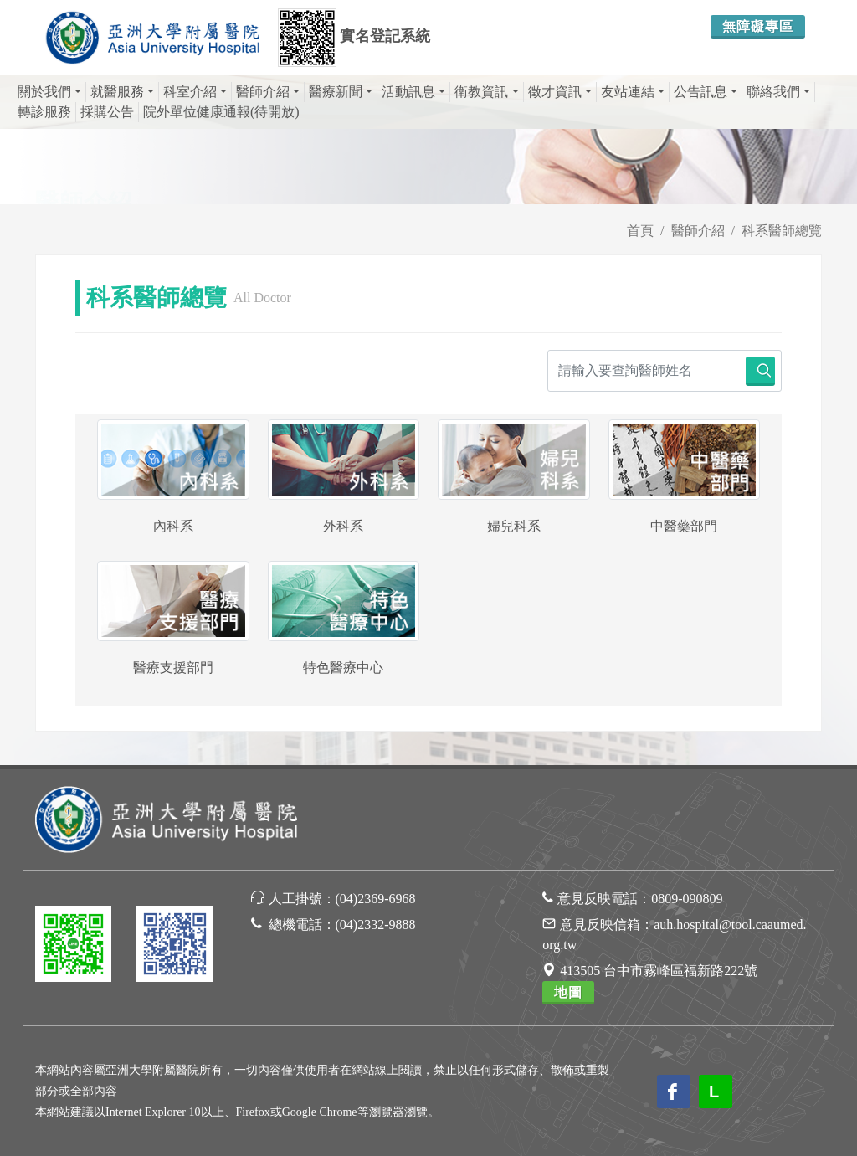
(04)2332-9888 (376, 924)
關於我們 (49, 92)
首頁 (640, 230)
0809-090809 (686, 898)
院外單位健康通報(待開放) (221, 112)
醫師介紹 (268, 92)
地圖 (568, 992)
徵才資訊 (560, 92)
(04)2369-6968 (376, 898)
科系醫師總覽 (782, 230)
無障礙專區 (757, 26)
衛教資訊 (486, 92)
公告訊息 (705, 92)
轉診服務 (44, 112)
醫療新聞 (340, 92)
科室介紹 (195, 92)
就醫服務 (122, 92)
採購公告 (107, 112)
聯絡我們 (778, 92)
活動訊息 (413, 92)
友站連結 (633, 92)
